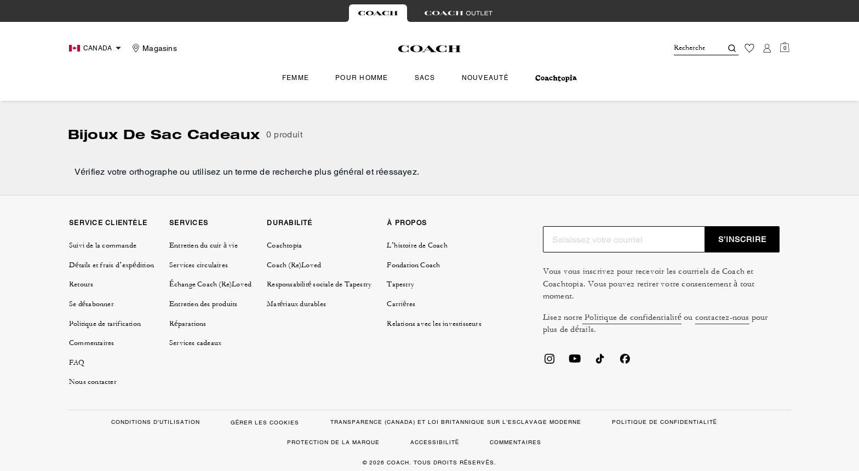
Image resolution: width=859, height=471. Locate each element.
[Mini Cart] (784, 48)
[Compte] (767, 48)
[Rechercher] (689, 48)
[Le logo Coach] (429, 49)
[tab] (378, 13)
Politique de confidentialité (632, 317)
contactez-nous (722, 317)
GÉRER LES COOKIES (265, 422)
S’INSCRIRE (742, 239)
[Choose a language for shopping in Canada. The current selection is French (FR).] (96, 48)
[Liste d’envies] (749, 48)
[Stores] (153, 48)
